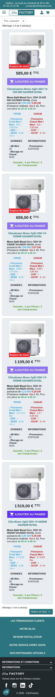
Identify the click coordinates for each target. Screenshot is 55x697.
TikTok (31, 685)
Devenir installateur (27, 637)
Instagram (14, 685)
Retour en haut (41, 611)
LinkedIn (23, 685)
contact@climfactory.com (39, 6)
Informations (11, 667)
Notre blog (27, 629)
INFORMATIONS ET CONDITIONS (20, 662)
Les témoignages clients (27, 621)
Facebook (6, 685)
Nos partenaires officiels (27, 653)
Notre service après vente (27, 645)
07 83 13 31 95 (11, 6)
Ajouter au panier (27, 81)
